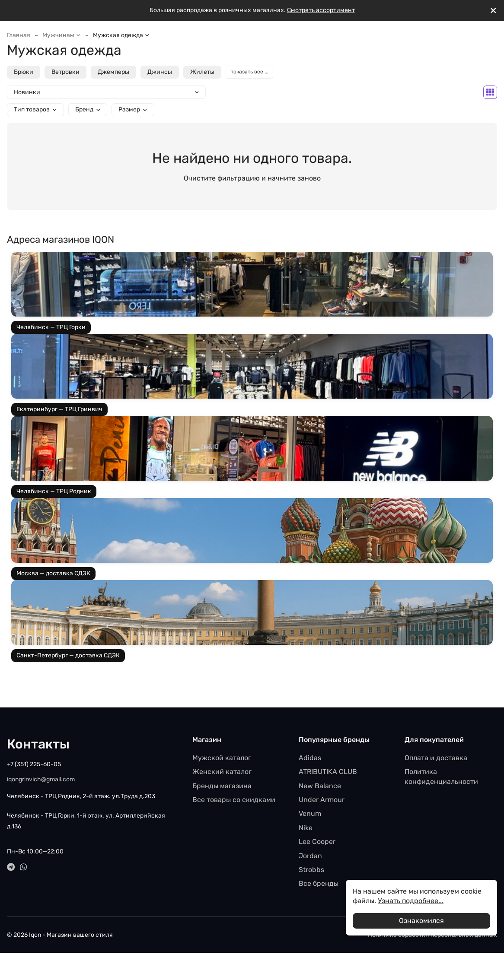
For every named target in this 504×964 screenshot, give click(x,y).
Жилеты (202, 72)
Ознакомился (421, 920)
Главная (18, 35)
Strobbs (311, 870)
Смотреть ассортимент (321, 10)
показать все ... (249, 72)
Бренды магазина (222, 786)
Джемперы (113, 72)
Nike (306, 828)
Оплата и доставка (436, 758)
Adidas (310, 758)
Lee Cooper (317, 841)
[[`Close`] (493, 10)
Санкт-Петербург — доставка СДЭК (68, 655)
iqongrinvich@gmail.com (41, 779)
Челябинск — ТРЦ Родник (53, 491)
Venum (310, 813)
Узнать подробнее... (410, 901)
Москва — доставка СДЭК (53, 573)
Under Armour (322, 800)
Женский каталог (222, 771)
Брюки (23, 72)
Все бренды (318, 883)
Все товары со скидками (233, 800)
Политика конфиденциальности (441, 776)
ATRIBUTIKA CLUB (328, 771)
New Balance (320, 786)
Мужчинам (61, 35)
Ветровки (65, 72)
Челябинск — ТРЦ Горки (51, 327)
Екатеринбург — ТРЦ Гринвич (59, 409)
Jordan (310, 856)
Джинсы (159, 72)
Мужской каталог (221, 758)
